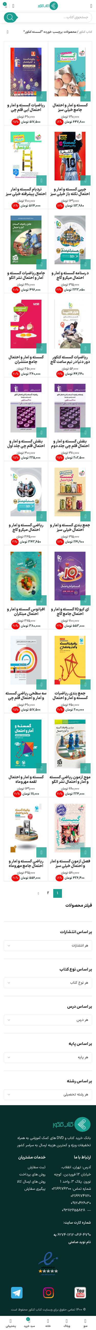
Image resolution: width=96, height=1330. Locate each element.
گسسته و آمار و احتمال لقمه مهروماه (26, 779)
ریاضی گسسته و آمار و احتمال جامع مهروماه (26, 864)
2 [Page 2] (48, 893)
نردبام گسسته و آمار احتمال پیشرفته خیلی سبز (26, 192)
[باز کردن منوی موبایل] (91, 6)
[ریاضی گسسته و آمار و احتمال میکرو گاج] (26, 491)
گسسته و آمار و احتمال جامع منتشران (26, 360)
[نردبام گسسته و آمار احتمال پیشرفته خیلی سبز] (26, 156)
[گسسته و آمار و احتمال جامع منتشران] (26, 324)
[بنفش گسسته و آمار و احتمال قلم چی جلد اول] (26, 408)
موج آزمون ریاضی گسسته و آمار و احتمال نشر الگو (70, 779)
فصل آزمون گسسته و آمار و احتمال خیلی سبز (70, 864)
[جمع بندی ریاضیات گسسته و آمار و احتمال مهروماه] (70, 660)
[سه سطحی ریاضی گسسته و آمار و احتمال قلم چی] (26, 660)
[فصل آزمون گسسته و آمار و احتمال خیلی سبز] (70, 828)
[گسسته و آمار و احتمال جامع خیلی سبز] (70, 72)
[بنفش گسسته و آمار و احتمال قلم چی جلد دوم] (70, 408)
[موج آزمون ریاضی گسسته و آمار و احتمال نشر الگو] (70, 743)
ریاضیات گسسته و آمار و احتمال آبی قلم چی (26, 108)
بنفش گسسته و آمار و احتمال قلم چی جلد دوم (70, 444)
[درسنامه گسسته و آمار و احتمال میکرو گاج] (70, 239)
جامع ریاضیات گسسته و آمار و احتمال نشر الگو (26, 275)
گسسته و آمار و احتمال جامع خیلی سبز (70, 108)
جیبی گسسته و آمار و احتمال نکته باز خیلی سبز (70, 192)
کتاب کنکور (85, 32)
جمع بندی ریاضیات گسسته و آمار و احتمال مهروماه (70, 698)
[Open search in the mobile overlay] (48, 17)
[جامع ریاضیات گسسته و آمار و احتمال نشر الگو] (26, 239)
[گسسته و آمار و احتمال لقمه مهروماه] (26, 743)
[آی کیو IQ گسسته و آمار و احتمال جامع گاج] (70, 576)
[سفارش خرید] (8, 32)
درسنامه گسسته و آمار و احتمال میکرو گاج (70, 275)
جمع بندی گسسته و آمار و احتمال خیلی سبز (70, 527)
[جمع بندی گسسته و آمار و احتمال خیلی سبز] (70, 491)
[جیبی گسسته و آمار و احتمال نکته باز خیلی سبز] (70, 156)
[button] (85, 96)
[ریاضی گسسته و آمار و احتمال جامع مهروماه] (26, 828)
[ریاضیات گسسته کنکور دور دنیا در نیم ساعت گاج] (70, 324)
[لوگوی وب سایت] (48, 5)
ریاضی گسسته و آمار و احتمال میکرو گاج (26, 527)
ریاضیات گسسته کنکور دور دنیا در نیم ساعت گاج (70, 360)
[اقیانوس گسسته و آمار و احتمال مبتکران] (26, 576)
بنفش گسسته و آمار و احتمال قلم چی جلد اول (26, 444)
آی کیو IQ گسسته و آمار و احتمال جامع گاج (70, 612)
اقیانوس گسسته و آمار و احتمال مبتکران (26, 612)
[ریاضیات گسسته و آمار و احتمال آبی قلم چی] (26, 72)
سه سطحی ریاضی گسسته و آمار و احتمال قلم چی (26, 696)
